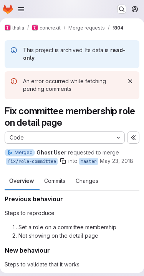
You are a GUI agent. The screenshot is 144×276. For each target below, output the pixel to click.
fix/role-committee (32, 161)
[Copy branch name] (63, 161)
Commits (54, 181)
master (89, 161)
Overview (21, 181)
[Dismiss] (130, 81)
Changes (87, 181)
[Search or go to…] (121, 9)
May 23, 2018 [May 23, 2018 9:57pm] (116, 161)
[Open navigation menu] (21, 9)
